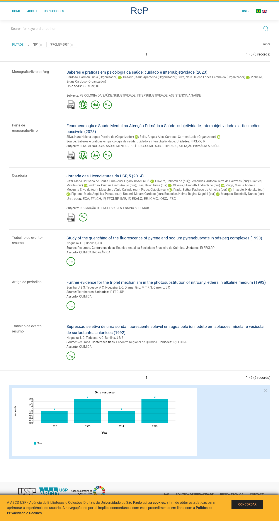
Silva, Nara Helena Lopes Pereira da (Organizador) (211, 77)
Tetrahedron (85, 292)
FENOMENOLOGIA (92, 146)
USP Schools (54, 11)
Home (16, 11)
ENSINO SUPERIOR (136, 208)
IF (129, 199)
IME (123, 199)
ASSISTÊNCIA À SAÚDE (185, 95)
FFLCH (96, 199)
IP (97, 86)
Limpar (265, 44)
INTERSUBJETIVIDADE (152, 95)
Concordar (247, 504)
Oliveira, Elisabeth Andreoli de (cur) (196, 185)
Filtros (18, 44)
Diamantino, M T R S (138, 287)
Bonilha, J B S (95, 243)
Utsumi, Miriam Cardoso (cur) (143, 194)
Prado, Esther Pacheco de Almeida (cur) (200, 189)
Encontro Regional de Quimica (136, 342)
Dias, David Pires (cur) (152, 185)
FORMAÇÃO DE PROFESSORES (101, 208)
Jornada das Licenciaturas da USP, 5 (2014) (105, 176)
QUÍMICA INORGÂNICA (94, 252)
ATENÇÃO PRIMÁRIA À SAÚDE (199, 146)
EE (146, 199)
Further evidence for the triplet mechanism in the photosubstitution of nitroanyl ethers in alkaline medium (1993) (166, 282)
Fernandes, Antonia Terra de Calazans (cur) (220, 181)
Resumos (83, 247)
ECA (86, 199)
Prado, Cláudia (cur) (154, 189)
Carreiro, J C (161, 287)
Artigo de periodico (26, 282)
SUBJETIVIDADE (124, 95)
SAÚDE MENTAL (117, 146)
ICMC (153, 199)
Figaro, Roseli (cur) (137, 181)
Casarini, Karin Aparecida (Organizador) (149, 77)
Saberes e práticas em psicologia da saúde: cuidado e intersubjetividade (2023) (137, 72)
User (246, 11)
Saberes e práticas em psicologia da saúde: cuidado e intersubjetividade (126, 141)
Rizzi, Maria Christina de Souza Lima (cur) (94, 181)
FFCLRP (88, 86)
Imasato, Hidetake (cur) (248, 189)
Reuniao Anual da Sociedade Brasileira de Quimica (150, 247)
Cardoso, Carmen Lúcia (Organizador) (190, 136)
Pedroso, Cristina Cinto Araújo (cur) (112, 185)
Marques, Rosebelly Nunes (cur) (242, 194)
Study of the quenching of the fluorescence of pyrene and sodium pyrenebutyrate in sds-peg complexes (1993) (164, 238)
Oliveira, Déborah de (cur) (172, 181)
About (32, 11)
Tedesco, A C (95, 287)
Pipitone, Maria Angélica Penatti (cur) (96, 194)
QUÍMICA (85, 296)
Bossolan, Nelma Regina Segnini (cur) (189, 194)
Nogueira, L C (75, 243)
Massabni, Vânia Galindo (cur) (119, 189)
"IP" (38, 45)
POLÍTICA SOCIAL (141, 146)
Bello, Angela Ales (152, 136)
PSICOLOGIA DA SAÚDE (96, 95)
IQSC (163, 199)
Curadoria (19, 175)
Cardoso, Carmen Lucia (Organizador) (91, 77)
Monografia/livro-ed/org (30, 72)
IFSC (172, 199)
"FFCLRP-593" (62, 45)
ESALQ (137, 199)
